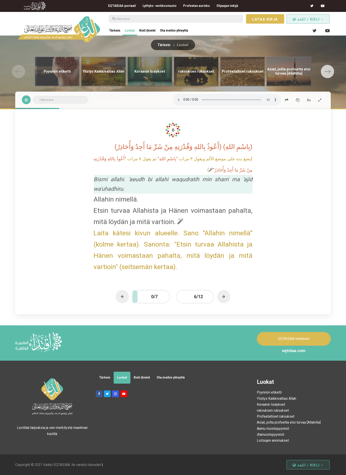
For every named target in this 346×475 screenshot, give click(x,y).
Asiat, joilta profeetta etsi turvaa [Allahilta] (289, 422)
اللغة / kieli (308, 19)
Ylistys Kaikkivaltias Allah (276, 398)
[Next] (327, 71)
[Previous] (18, 71)
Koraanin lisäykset (271, 404)
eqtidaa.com (293, 350)
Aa (309, 100)
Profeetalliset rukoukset (275, 416)
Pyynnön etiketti (269, 392)
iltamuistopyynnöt (270, 434)
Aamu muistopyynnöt (273, 428)
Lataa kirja (265, 19)
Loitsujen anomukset (273, 440)
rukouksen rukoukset (273, 410)
